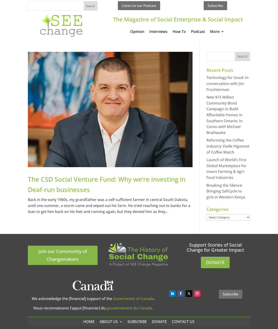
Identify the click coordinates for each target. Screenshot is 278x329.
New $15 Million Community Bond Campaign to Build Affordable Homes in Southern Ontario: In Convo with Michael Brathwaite (224, 115)
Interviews (158, 32)
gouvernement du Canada (129, 308)
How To (179, 32)
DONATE (215, 262)
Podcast (198, 32)
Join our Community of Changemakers (62, 255)
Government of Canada (133, 298)
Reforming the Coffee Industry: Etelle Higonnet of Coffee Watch (227, 146)
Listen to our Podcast (139, 5)
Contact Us (183, 321)
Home (89, 321)
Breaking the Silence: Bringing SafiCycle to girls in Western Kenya (225, 191)
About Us (109, 321)
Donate (159, 321)
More (215, 32)
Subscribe (215, 5)
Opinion (137, 32)
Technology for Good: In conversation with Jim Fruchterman (227, 83)
